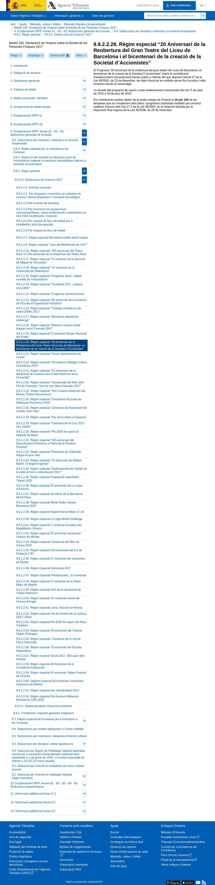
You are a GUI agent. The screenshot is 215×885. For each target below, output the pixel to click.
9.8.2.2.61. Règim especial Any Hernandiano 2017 (48, 690)
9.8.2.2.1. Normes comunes (33, 187)
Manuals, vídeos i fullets (45, 24)
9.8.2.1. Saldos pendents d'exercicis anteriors (43, 706)
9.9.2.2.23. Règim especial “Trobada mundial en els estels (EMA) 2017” (48, 310)
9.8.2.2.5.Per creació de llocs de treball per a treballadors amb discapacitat (44, 222)
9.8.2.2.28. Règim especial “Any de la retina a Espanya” (51, 417)
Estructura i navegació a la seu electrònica (28, 863)
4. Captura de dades (23, 89)
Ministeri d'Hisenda (173, 832)
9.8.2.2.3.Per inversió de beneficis (37, 203)
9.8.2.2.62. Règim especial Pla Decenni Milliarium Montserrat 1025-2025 (47, 698)
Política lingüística (20, 856)
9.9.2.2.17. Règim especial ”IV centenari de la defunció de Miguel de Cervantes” (50, 261)
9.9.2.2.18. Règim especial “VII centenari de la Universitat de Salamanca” (45, 269)
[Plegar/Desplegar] (84, 80)
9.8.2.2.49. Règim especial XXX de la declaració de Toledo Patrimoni (48, 591)
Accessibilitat (17, 832)
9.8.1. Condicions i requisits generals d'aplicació (43, 713)
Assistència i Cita (70, 832)
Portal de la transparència (179, 859)
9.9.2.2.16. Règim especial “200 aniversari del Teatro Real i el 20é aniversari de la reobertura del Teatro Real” (51, 252)
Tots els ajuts (118, 866)
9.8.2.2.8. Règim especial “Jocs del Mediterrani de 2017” (51, 244)
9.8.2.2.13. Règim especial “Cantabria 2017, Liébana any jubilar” (49, 286)
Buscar (114, 832)
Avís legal (15, 841)
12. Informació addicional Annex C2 (32, 802)
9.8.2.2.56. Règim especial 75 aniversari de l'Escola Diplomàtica (48, 649)
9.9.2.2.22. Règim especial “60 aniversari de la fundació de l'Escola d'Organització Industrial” (51, 301)
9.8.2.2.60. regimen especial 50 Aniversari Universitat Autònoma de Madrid (49, 682)
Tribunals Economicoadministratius (183, 841)
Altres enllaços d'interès (176, 864)
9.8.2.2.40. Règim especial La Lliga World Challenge (49, 518)
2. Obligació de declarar (25, 72)
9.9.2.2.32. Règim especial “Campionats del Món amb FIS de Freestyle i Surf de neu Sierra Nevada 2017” (50, 384)
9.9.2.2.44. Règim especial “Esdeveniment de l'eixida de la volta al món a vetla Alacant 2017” (51, 470)
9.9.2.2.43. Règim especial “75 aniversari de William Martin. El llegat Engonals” (49, 462)
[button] (203, 5)
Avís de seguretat (20, 837)
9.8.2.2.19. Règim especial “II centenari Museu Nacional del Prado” (51, 335)
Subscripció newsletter (74, 864)
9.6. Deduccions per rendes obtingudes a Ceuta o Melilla (47, 728)
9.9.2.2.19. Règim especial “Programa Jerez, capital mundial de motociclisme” (49, 277)
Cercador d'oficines (72, 841)
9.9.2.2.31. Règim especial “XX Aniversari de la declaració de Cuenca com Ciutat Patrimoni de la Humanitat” (47, 374)
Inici (12, 24)
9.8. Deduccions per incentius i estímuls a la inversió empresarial (155, 31)
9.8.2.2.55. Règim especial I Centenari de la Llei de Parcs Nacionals (48, 640)
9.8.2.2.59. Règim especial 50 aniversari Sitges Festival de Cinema (51, 674)
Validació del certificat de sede (28, 846)
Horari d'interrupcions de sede (129, 851)
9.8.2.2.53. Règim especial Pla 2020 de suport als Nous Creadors (51, 623)
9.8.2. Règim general (27, 34)
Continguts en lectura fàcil (126, 841)
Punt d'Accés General (176, 855)
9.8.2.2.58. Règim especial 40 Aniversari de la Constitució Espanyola (45, 666)
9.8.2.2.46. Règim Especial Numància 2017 (43, 568)
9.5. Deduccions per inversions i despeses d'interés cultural (49, 736)
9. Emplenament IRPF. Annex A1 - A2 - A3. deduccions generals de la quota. (62, 31)
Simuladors (117, 861)
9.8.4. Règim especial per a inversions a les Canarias (40, 150)
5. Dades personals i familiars (29, 98)
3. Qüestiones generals (25, 80)
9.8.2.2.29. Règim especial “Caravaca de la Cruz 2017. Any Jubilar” (50, 425)
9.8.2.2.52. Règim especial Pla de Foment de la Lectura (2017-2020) (51, 615)
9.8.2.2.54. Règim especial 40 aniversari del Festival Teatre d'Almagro (49, 632)
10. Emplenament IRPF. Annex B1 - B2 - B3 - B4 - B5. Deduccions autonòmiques (44, 785)
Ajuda (22, 24)
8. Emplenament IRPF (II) (26, 124)
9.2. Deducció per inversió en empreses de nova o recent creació (48, 767)
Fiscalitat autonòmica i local (180, 837)
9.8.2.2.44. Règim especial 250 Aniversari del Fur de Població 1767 (49, 552)
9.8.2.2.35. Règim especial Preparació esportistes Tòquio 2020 (47, 479)
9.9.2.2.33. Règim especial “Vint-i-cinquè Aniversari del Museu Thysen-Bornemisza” (50, 392)
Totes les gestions (103, 15)
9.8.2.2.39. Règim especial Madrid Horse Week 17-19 (50, 511)
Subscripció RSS (70, 869)
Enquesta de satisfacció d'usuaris (81, 853)
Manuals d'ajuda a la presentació (84, 24)
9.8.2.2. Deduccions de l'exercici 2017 (68, 34)
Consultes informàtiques (125, 837)
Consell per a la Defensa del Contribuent (179, 848)
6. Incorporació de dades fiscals (30, 106)
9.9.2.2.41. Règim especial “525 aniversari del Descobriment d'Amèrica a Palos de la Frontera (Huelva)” (46, 443)
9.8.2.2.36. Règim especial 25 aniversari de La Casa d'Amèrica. (49, 487)
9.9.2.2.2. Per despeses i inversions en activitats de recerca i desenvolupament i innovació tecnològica (48, 195)
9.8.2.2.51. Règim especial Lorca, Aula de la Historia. (49, 607)
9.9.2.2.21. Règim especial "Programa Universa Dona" (50, 293)
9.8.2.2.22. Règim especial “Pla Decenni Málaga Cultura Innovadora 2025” (51, 364)
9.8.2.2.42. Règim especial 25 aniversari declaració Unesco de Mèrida (48, 535)
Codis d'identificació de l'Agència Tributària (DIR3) (29, 871)
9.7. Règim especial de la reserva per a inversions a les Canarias (44, 721)
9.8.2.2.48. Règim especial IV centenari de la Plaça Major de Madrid (48, 583)
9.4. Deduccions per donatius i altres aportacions (42, 743)
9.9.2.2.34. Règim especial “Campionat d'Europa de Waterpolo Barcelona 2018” (48, 401)
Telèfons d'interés (71, 837)
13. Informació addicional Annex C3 (32, 811)
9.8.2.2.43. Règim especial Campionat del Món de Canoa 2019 (47, 543)
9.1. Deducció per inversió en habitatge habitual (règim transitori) (42, 776)
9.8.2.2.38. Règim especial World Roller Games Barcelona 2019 (46, 504)
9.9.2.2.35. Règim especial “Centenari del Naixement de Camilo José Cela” (51, 409)
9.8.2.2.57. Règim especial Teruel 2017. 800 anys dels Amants (50, 657)
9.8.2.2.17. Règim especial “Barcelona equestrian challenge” (47, 318)
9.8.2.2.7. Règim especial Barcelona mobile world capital (52, 237)
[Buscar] (172, 15)
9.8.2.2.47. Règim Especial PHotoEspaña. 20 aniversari (51, 575)
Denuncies (66, 859)
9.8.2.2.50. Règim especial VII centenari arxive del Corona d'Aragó (48, 600)
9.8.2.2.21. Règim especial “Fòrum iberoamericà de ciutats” (48, 355)
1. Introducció (19, 65)
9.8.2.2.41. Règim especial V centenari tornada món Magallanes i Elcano (49, 527)
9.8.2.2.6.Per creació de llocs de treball (40, 230)
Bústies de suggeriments (75, 846)
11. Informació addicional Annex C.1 (33, 793)
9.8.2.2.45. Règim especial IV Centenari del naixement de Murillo (50, 560)
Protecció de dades (21, 851)
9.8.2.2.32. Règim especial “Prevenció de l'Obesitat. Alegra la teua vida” (49, 453)
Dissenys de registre (123, 846)
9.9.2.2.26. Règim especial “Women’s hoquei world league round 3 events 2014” (48, 327)
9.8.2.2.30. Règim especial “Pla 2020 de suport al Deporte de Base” (47, 433)
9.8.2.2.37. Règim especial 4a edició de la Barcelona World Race (49, 495)
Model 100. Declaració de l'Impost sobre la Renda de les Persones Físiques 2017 (65, 27)
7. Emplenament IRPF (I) (26, 115)
